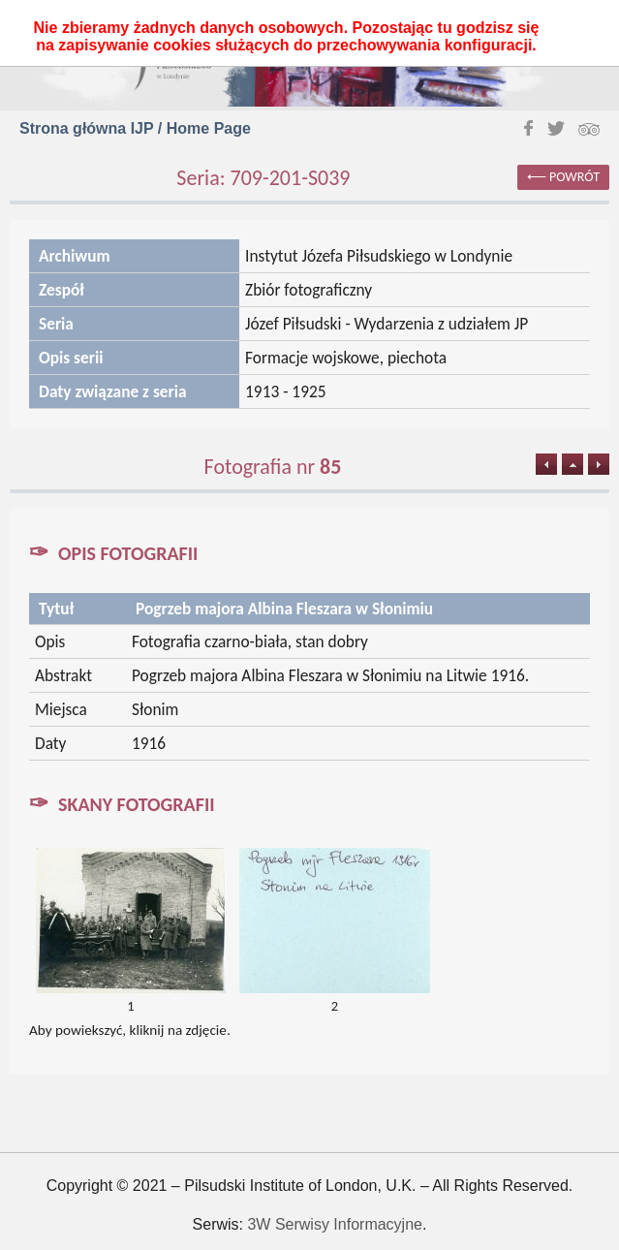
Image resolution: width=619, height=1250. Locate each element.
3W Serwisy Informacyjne (334, 1224)
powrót (574, 177)
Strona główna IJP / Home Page (135, 128)
